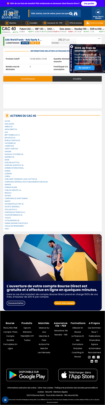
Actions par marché (44, 346)
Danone (8, 152)
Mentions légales (60, 392)
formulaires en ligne (10, 346)
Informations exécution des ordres (21, 388)
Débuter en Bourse (77, 329)
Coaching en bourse (78, 354)
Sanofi (7, 201)
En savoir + (84, 67)
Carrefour (9, 146)
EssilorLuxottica (12, 163)
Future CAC (25, 28)
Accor (7, 121)
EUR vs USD (96, 28)
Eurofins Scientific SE (14, 165)
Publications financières (94, 338)
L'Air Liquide (9, 124)
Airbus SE (8, 127)
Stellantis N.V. (11, 210)
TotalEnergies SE (12, 220)
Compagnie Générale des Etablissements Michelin (26, 182)
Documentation (16, 303)
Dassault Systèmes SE (14, 154)
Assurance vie (61, 330)
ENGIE (7, 160)
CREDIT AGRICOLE (11, 149)
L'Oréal (7, 176)
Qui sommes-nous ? (94, 329)
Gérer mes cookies (45, 388)
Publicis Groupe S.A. (13, 190)
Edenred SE (9, 157)
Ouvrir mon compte (64, 303)
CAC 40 (9, 28)
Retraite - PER (61, 334)
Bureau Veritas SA (12, 140)
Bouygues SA (10, 138)
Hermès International (14, 168)
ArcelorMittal (11, 129)
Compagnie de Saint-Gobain (16, 198)
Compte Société (10, 338)
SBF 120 (39, 28)
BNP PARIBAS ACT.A (12, 135)
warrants (27, 332)
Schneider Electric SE (14, 204)
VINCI (7, 229)
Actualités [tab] (77, 79)
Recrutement (94, 352)
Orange (8, 185)
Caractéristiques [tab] (28, 79)
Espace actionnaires (95, 346)
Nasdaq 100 (80, 28)
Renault (8, 193)
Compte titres (10, 332)
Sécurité (48, 392)
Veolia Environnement (14, 226)
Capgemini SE (10, 143)
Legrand (8, 174)
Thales (8, 218)
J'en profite (89, 3)
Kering (7, 171)
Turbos (27, 340)
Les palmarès (44, 352)
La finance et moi (78, 338)
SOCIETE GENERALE (12, 207)
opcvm (27, 327)
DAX (49, 28)
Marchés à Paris (44, 338)
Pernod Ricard (11, 187)
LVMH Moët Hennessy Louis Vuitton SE (21, 179)
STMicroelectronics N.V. (15, 212)
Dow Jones (65, 28)
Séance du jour (44, 329)
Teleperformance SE (13, 215)
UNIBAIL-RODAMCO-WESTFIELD (16, 223)
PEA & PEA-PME (10, 327)
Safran (8, 196)
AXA (6, 132)
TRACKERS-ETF (27, 336)
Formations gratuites (77, 346)
